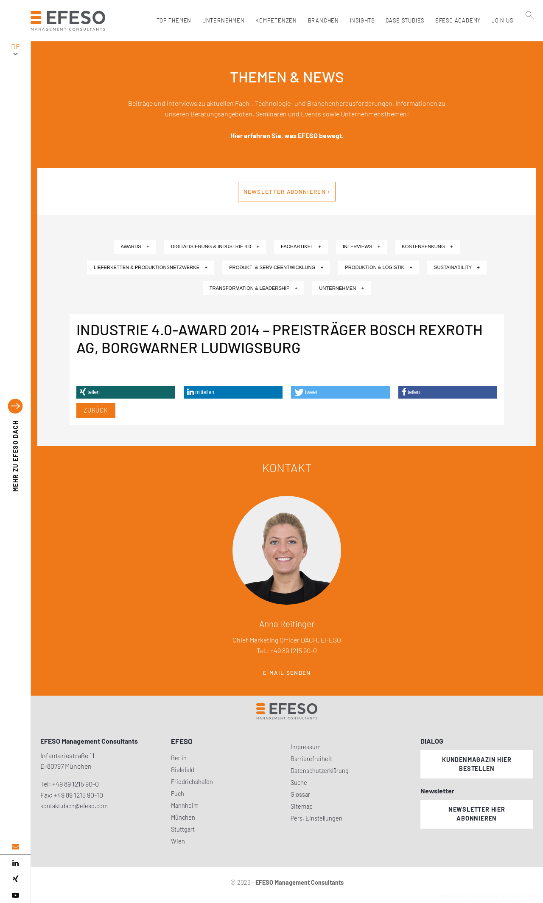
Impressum (306, 746)
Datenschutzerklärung (320, 770)
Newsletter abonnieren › (287, 191)
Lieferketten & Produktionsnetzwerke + (150, 267)
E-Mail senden (287, 672)
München (183, 817)
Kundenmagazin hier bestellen (476, 764)
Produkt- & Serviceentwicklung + (276, 267)
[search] (530, 38)
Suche (299, 782)
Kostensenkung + (427, 246)
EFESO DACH (15, 456)
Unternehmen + (341, 288)
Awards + (134, 246)
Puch (177, 793)
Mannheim (185, 805)
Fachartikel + (301, 246)
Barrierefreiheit (311, 758)
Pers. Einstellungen (316, 818)
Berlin (179, 757)
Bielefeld (182, 769)
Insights (360, 20)
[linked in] (15, 863)
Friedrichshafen (192, 781)
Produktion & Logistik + (378, 267)
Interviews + (361, 246)
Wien (178, 841)
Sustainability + (457, 267)
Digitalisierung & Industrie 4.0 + (215, 246)
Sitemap (302, 806)
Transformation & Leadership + (254, 288)
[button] (125, 392)
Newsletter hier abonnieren (476, 814)
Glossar (300, 794)
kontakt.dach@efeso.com (74, 806)
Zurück (96, 410)
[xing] (15, 879)
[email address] (15, 846)
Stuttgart (183, 829)
